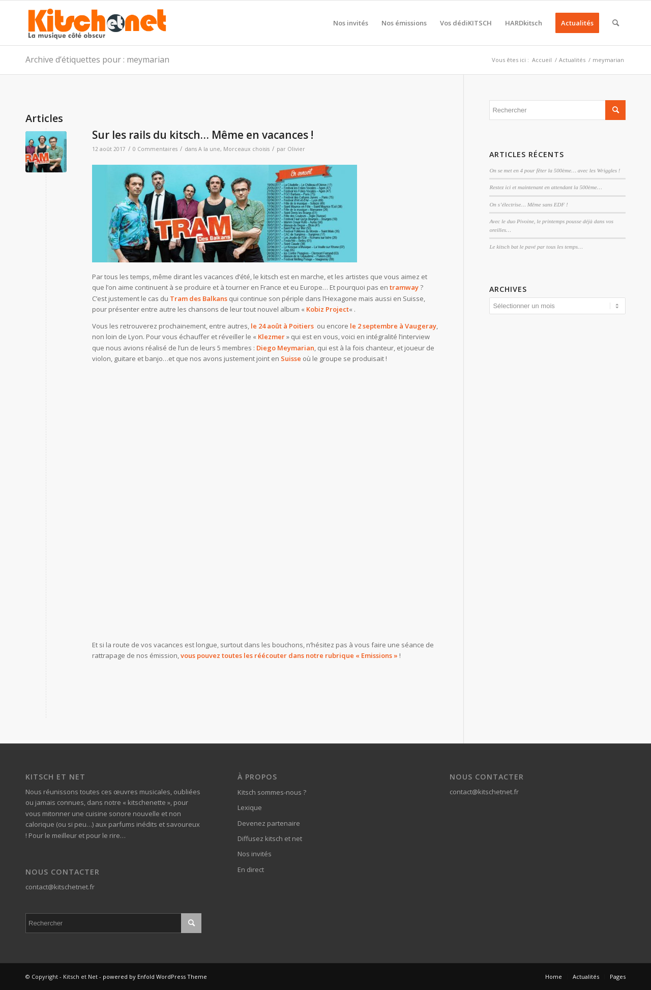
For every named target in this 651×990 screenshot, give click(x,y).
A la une (209, 149)
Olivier (296, 149)
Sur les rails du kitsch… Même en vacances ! (202, 135)
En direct (251, 869)
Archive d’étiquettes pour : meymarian (97, 59)
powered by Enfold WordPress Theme (155, 976)
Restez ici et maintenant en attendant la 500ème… (545, 187)
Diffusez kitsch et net (270, 838)
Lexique (250, 807)
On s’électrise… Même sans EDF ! (528, 204)
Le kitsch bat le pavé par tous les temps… (535, 247)
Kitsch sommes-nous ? (272, 792)
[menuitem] (351, 23)
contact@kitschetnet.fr (60, 886)
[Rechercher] (616, 23)
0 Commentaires (155, 149)
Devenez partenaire (269, 823)
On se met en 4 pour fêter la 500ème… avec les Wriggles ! (554, 170)
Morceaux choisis (246, 149)
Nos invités (255, 853)
